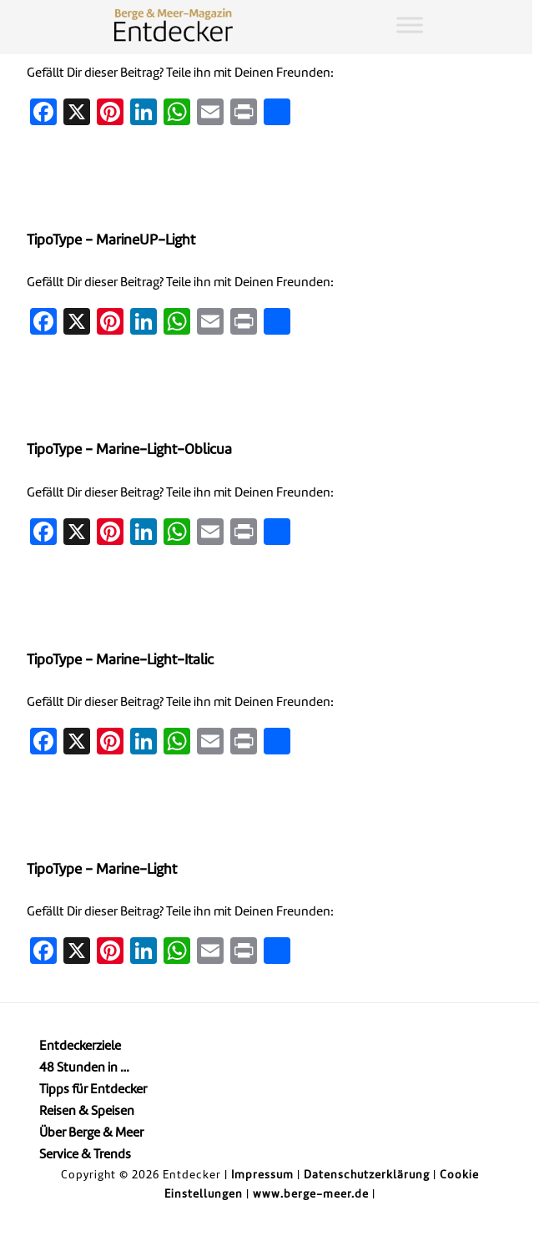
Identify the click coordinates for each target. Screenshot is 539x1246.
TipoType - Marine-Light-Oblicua (129, 450)
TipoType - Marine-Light (102, 870)
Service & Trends (85, 1155)
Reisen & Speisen (86, 1112)
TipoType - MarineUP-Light (111, 241)
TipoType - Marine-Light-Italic (120, 660)
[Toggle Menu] (409, 25)
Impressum (262, 1175)
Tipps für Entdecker (93, 1090)
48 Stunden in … (84, 1068)
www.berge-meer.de (311, 1194)
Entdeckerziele (80, 1047)
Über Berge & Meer (91, 1133)
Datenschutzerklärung (367, 1175)
